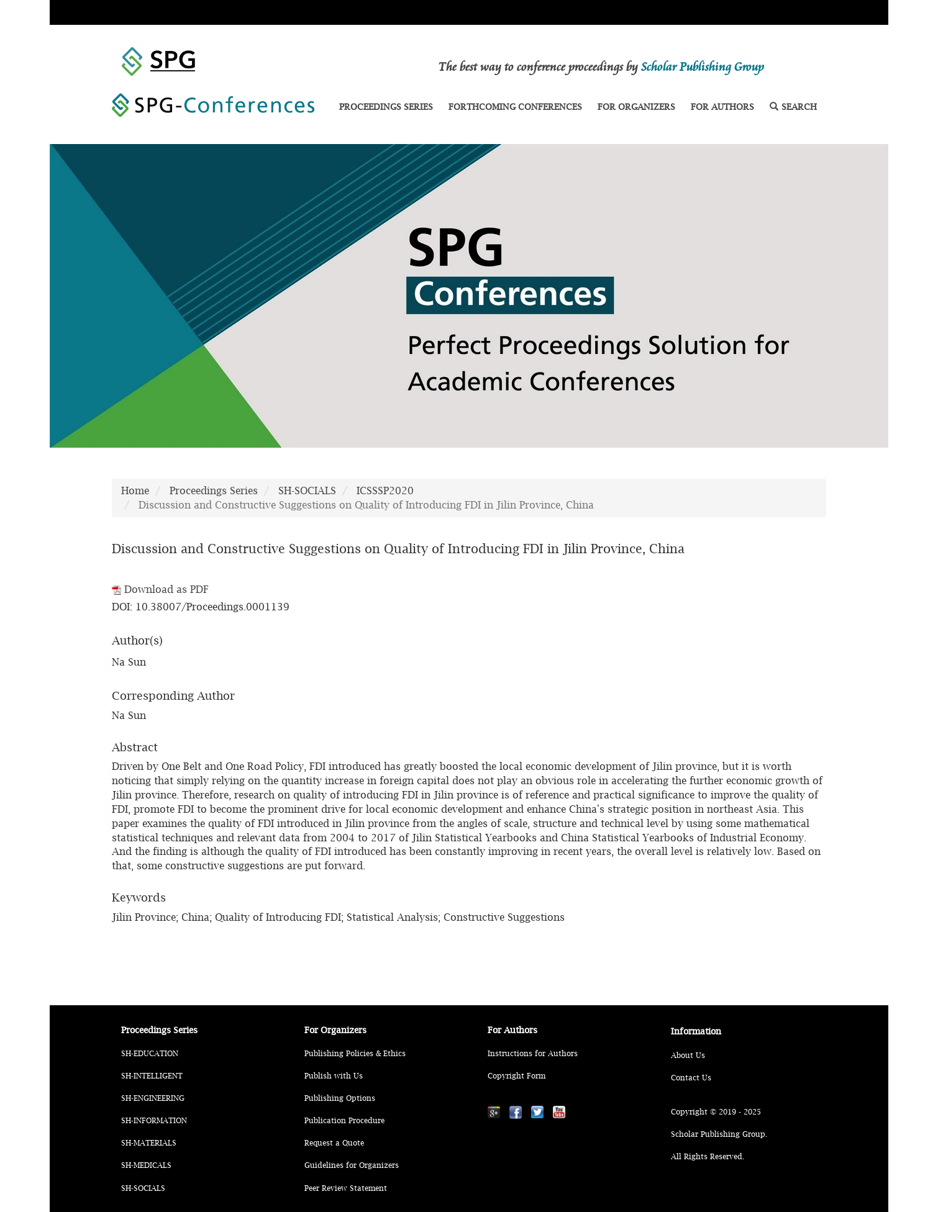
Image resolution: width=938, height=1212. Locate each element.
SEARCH (793, 106)
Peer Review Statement (345, 1188)
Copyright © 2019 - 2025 (716, 1111)
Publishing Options (339, 1098)
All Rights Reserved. (707, 1156)
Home (135, 490)
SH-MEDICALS (146, 1165)
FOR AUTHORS (722, 106)
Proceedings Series (214, 490)
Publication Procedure (344, 1120)
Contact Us (691, 1077)
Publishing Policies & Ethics (355, 1053)
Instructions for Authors (533, 1053)
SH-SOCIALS (307, 490)
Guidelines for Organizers (351, 1165)
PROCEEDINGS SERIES (386, 106)
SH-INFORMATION (154, 1120)
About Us (688, 1055)
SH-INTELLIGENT (152, 1075)
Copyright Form (516, 1075)
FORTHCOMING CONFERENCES (515, 106)
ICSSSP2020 (385, 490)
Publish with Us (333, 1075)
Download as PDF (160, 589)
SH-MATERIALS (148, 1142)
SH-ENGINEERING (152, 1098)
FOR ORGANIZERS (636, 106)
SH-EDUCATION (149, 1053)
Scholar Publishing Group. (719, 1134)
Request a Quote (334, 1142)
